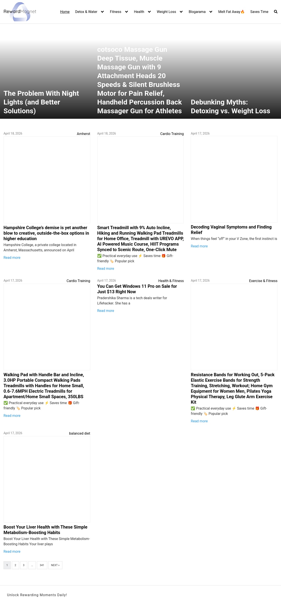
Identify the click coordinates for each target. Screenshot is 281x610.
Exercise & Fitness (263, 281)
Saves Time (259, 12)
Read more (12, 258)
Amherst (83, 134)
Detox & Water (86, 12)
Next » (55, 565)
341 (42, 565)
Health (139, 12)
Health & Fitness (171, 281)
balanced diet (79, 433)
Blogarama (197, 12)
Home (65, 12)
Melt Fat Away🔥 (231, 12)
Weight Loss (166, 12)
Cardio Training (172, 134)
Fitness (115, 12)
